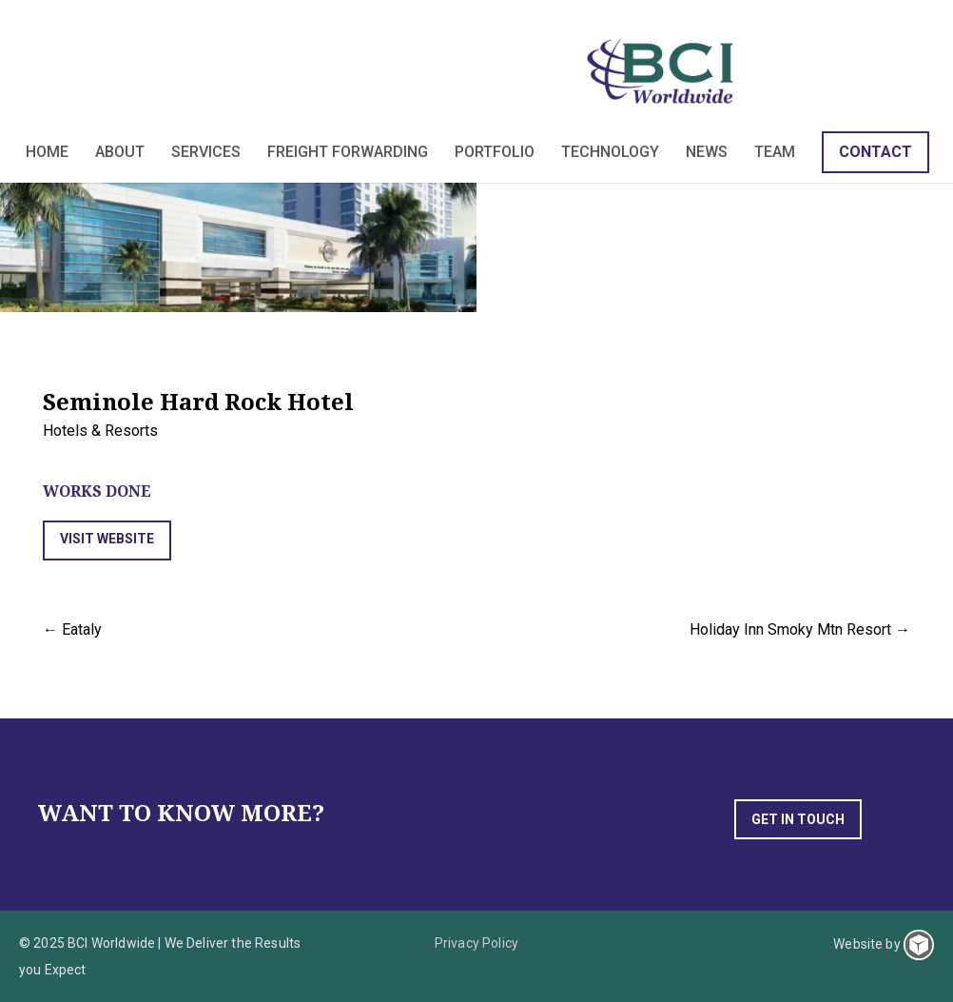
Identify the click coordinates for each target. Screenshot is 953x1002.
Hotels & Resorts (100, 431)
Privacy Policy (476, 943)
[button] (107, 540)
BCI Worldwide (663, 70)
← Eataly (72, 629)
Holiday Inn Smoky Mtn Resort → (800, 629)
